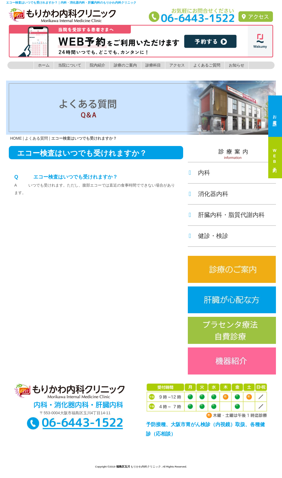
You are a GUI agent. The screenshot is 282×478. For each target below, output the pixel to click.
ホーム (44, 65)
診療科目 (153, 65)
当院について (69, 65)
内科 (204, 172)
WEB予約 (274, 157)
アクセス (177, 65)
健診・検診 (213, 235)
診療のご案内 (125, 65)
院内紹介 (97, 65)
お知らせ (236, 65)
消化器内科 (213, 193)
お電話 (274, 116)
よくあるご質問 (206, 65)
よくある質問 (36, 138)
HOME (16, 138)
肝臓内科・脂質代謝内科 (231, 214)
